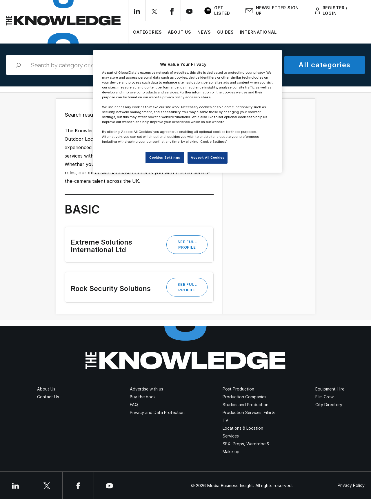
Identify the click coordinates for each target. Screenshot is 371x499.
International (258, 32)
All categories (324, 65)
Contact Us (48, 396)
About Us (179, 32)
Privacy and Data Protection (157, 412)
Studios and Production (245, 404)
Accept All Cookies (207, 158)
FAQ (134, 404)
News (204, 32)
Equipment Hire (329, 388)
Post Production (238, 388)
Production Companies (244, 396)
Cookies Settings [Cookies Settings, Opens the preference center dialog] (164, 158)
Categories (147, 32)
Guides (225, 32)
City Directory (328, 404)
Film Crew (324, 396)
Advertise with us (146, 388)
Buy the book (143, 396)
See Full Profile (187, 244)
